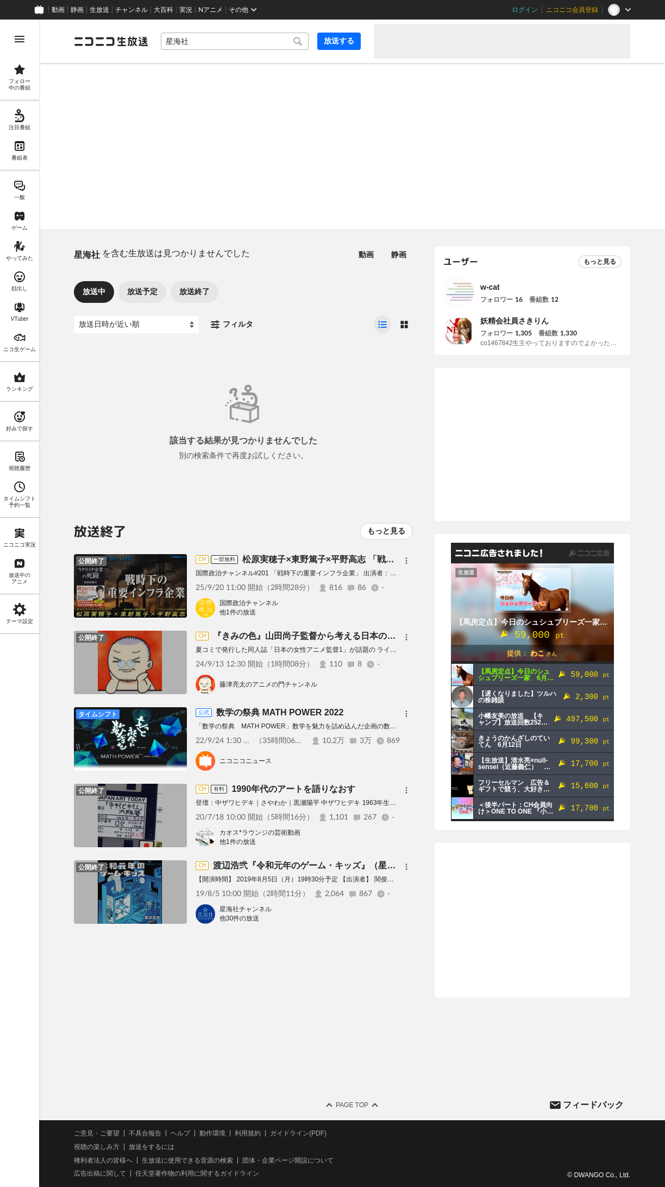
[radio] (382, 324)
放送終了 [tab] (194, 291)
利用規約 (248, 1133)
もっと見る (386, 530)
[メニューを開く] (19, 39)
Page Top (352, 1105)
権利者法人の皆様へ (103, 1160)
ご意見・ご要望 (97, 1133)
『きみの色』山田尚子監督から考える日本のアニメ (313, 635)
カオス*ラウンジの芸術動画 (259, 832)
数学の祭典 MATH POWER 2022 (279, 712)
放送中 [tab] (94, 291)
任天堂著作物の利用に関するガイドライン (197, 1173)
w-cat (490, 287)
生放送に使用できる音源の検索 (187, 1160)
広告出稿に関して (100, 1173)
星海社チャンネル (245, 909)
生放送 (99, 10)
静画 (77, 10)
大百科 (163, 10)
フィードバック (593, 1104)
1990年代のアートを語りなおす (293, 789)
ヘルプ (180, 1133)
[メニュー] (406, 560)
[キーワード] (235, 41)
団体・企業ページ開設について (288, 1160)
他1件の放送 (237, 612)
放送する (339, 40)
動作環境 (212, 1133)
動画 (58, 10)
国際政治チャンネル (248, 603)
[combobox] (235, 41)
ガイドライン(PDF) (298, 1133)
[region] (19, 603)
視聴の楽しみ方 (97, 1147)
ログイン (525, 10)
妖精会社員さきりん (514, 320)
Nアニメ (210, 10)
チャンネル (131, 10)
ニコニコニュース (245, 761)
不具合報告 (145, 1133)
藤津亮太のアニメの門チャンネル (268, 684)
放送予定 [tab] (142, 291)
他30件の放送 (239, 918)
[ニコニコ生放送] (111, 41)
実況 (185, 10)
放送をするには (151, 1147)
